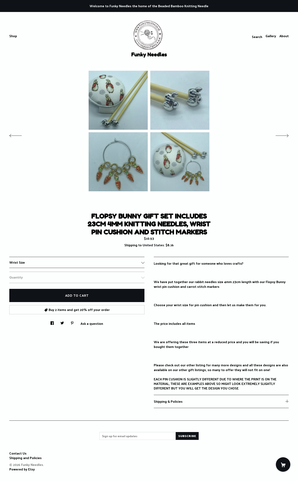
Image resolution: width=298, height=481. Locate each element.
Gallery (271, 36)
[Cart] (283, 464)
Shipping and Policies (25, 458)
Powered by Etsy (22, 469)
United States (153, 245)
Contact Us (17, 453)
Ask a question (92, 323)
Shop (13, 36)
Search (257, 37)
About (284, 36)
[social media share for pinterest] (72, 322)
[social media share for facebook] (52, 322)
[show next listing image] (278, 134)
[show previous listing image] (19, 134)
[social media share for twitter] (62, 322)
